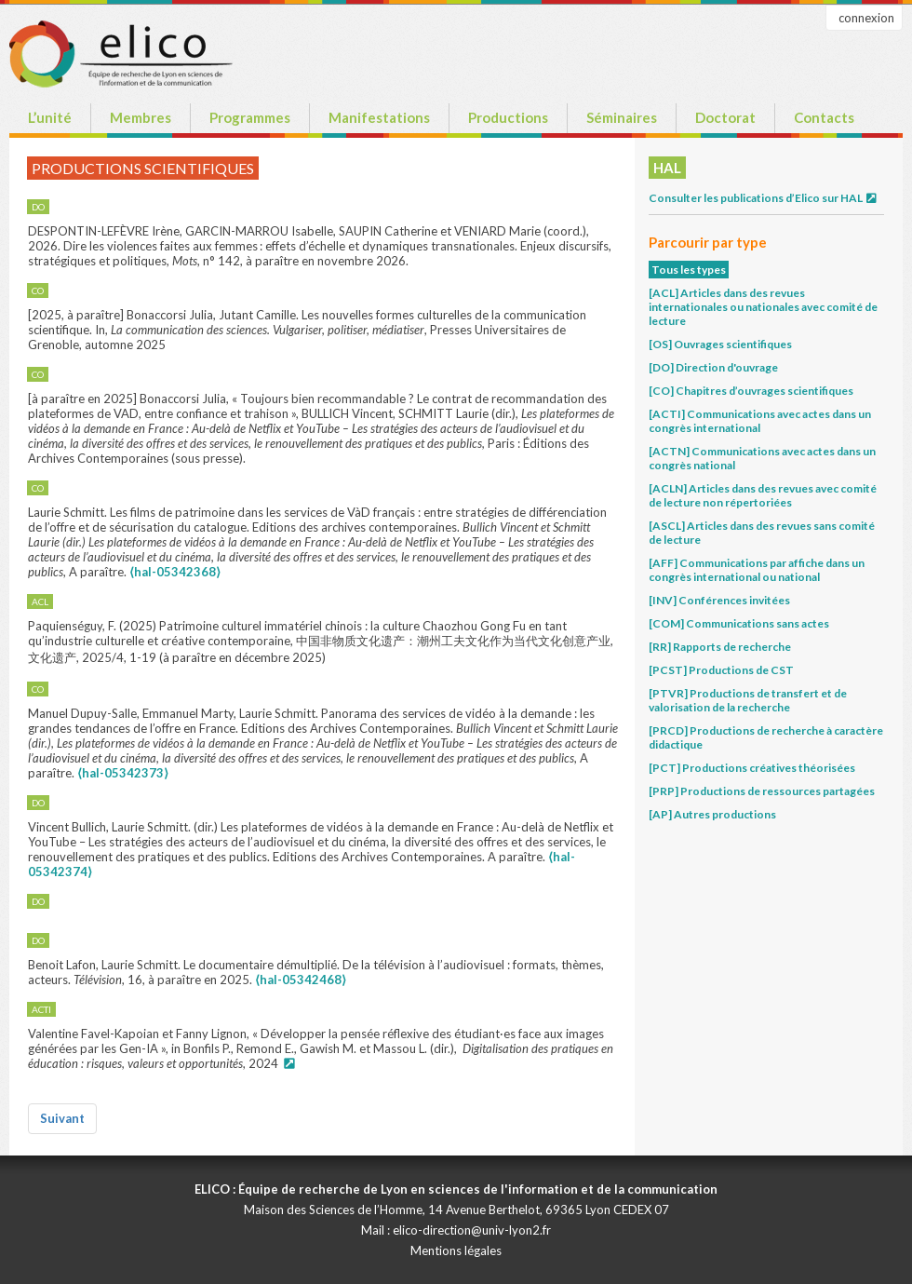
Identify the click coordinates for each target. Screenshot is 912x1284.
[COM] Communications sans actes (739, 623)
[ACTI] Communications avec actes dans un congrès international (760, 421)
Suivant (62, 1118)
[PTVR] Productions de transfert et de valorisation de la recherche (748, 700)
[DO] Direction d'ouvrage (713, 367)
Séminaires (621, 117)
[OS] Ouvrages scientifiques (720, 344)
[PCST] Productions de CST (721, 670)
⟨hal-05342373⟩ (122, 772)
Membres (140, 117)
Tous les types (688, 270)
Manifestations (379, 117)
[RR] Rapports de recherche (720, 647)
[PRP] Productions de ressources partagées (762, 791)
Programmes (249, 117)
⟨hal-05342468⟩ (300, 979)
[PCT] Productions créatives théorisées (752, 768)
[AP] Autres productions (712, 814)
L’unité (50, 117)
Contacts (824, 117)
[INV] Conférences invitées (719, 600)
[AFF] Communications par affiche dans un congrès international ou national (757, 570)
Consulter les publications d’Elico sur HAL (763, 198)
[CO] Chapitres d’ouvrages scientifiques (751, 391)
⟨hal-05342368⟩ (175, 571)
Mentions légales (456, 1250)
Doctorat (725, 117)
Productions (508, 117)
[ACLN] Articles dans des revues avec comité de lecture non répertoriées (763, 495)
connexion (866, 17)
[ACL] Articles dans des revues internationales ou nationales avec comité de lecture (763, 307)
